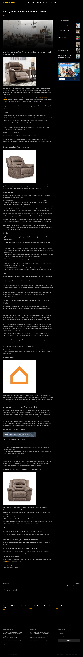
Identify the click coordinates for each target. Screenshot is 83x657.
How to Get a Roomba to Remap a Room (41, 606)
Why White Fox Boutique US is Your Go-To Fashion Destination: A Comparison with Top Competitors (12, 633)
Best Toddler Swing (62, 37)
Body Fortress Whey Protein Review (73, 585)
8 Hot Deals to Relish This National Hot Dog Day (12, 640)
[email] (69, 636)
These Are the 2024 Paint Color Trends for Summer (14, 607)
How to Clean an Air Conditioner (65, 606)
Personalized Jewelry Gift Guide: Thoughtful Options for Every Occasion (13, 643)
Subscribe (69, 640)
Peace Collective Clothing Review (64, 44)
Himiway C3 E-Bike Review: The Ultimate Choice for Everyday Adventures (66, 56)
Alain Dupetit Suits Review (63, 50)
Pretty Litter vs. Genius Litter (8, 585)
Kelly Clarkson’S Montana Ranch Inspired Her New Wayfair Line (66, 31)
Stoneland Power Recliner (31, 185)
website (7, 561)
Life (4, 15)
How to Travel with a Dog (63, 25)
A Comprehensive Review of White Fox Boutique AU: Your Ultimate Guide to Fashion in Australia (13, 637)
